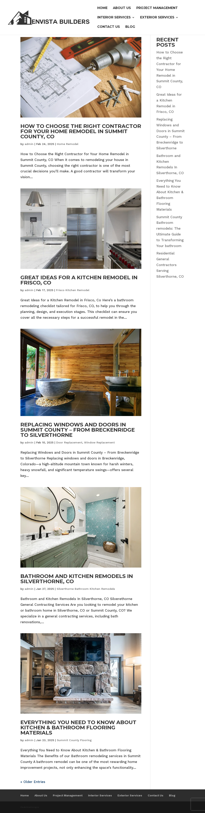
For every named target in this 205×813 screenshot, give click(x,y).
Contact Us (108, 27)
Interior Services (114, 17)
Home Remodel (67, 144)
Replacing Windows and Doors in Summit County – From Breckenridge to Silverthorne (77, 429)
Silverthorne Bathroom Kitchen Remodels (86, 588)
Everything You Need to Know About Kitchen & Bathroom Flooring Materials (78, 727)
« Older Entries (32, 782)
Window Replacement (99, 442)
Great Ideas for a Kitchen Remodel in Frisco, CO (79, 280)
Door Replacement (69, 442)
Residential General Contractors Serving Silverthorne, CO (170, 264)
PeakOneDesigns (29, 807)
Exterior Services (157, 17)
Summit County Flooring (74, 740)
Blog (130, 27)
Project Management (157, 8)
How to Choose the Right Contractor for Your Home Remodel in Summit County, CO (80, 131)
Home (102, 8)
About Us (122, 8)
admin (29, 144)
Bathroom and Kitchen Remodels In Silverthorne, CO (76, 579)
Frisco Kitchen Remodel (72, 290)
